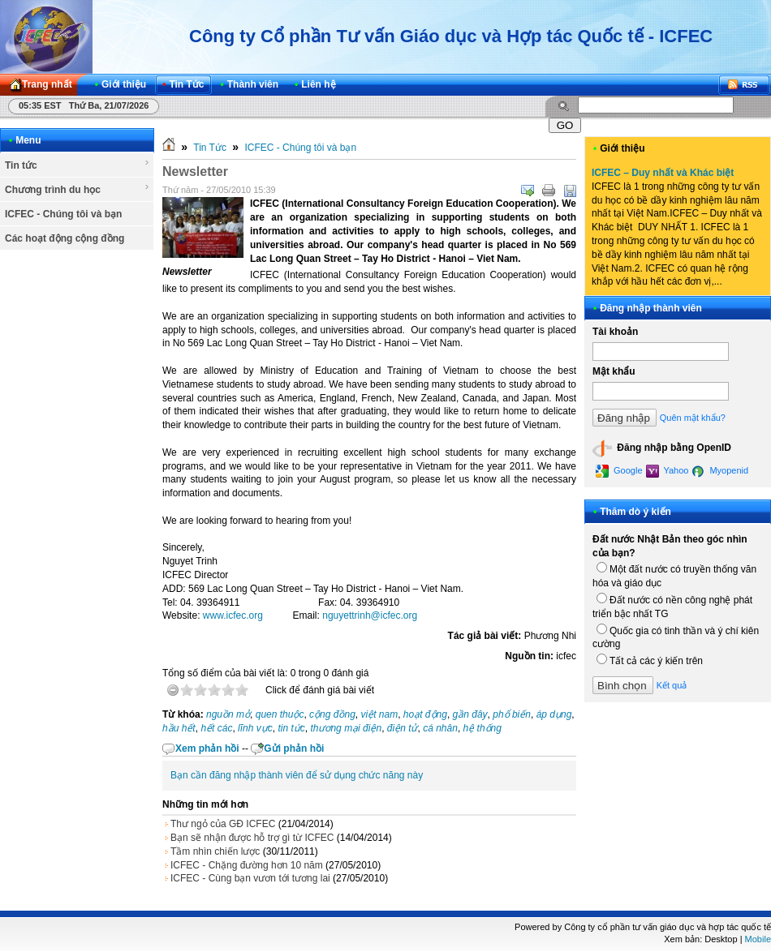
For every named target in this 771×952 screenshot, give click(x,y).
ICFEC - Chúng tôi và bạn (63, 214)
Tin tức (77, 164)
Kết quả (672, 685)
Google (619, 471)
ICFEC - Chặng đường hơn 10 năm (246, 865)
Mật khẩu (613, 371)
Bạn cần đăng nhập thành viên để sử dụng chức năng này (296, 775)
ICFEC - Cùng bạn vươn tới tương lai (250, 878)
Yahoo (667, 471)
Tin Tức (209, 147)
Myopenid (719, 471)
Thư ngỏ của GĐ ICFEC (222, 824)
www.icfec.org (233, 615)
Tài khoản (615, 331)
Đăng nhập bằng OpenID (661, 448)
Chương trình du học (77, 188)
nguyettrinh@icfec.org (369, 615)
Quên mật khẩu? (693, 417)
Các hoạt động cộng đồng (64, 238)
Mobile (758, 939)
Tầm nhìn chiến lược (215, 851)
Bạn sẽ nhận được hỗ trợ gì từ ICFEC (252, 837)
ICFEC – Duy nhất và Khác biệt (663, 172)
